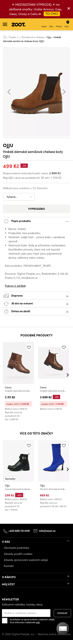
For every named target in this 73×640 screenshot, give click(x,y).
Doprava (36, 295)
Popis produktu (36, 221)
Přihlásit (59, 24)
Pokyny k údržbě (15, 286)
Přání (51, 24)
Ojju (8, 145)
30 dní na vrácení (36, 303)
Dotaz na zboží (36, 311)
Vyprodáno (36, 209)
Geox (8, 387)
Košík (67, 24)
